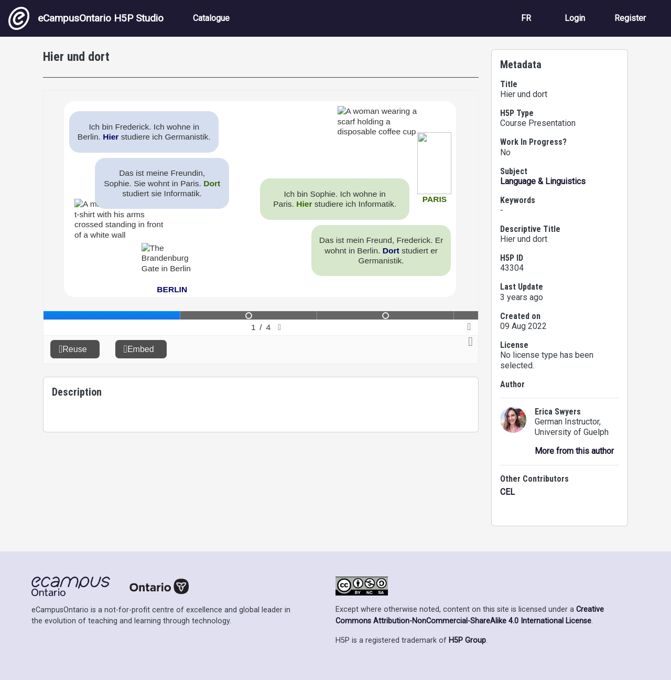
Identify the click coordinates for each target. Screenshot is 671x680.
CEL (507, 492)
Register (630, 18)
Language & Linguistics (543, 181)
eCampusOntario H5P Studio (86, 18)
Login (575, 18)
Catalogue (211, 18)
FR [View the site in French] (526, 18)
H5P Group (467, 640)
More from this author (574, 451)
